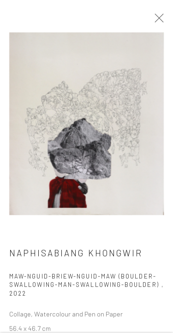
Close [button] (157, 21)
